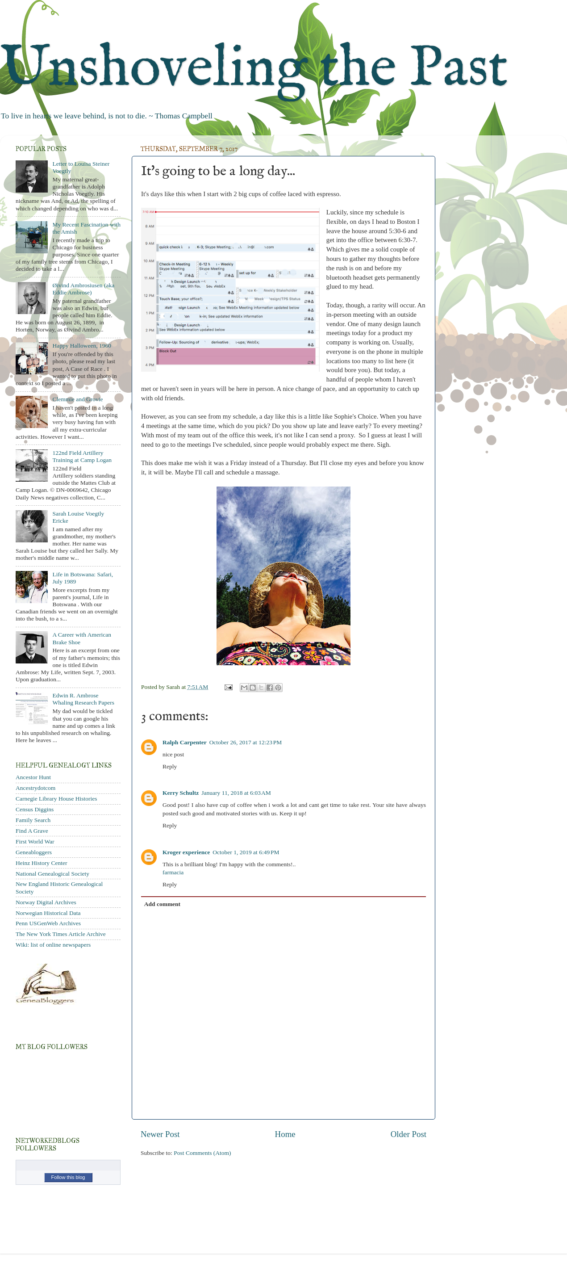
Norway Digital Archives (46, 902)
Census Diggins (35, 809)
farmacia (173, 872)
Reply (170, 766)
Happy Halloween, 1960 (81, 345)
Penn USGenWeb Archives (48, 923)
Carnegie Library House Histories (56, 798)
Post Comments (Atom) (202, 1153)
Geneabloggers (34, 852)
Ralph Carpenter (185, 742)
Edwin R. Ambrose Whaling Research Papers (83, 699)
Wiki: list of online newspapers (53, 944)
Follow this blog (68, 1177)
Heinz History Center (41, 863)
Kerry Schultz (181, 792)
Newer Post (160, 1134)
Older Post (408, 1134)
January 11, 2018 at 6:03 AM (236, 792)
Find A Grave (32, 830)
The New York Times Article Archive (61, 934)
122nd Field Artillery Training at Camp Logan (82, 456)
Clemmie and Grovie (77, 399)
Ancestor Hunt (33, 777)
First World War (35, 841)
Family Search (33, 820)
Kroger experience (186, 852)
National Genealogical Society (52, 873)
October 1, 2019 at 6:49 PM (246, 852)
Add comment (162, 904)
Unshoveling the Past (254, 69)
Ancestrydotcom (35, 788)
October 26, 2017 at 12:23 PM (245, 742)
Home (285, 1134)
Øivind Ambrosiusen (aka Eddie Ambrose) (83, 289)
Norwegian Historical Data (48, 913)
